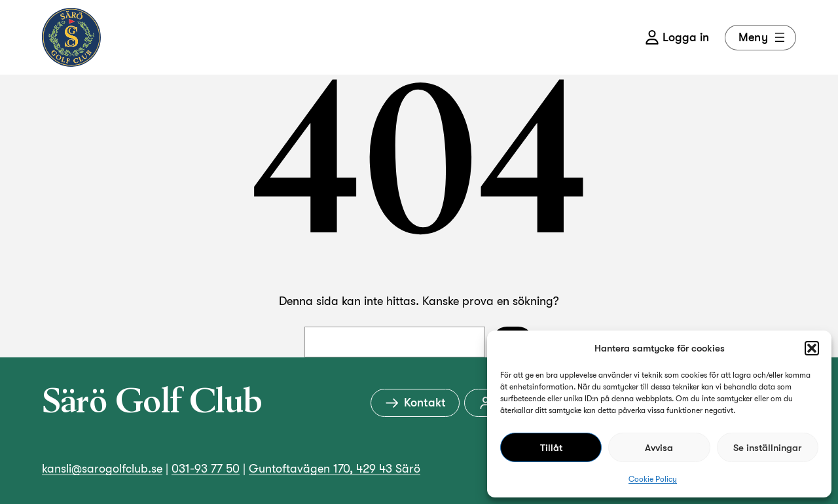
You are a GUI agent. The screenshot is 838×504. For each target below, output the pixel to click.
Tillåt (551, 448)
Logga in (677, 37)
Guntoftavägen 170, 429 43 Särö (334, 468)
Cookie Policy (652, 479)
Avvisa (659, 448)
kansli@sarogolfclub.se (102, 468)
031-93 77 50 (206, 468)
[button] (811, 348)
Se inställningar (767, 448)
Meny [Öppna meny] (763, 37)
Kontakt (415, 402)
